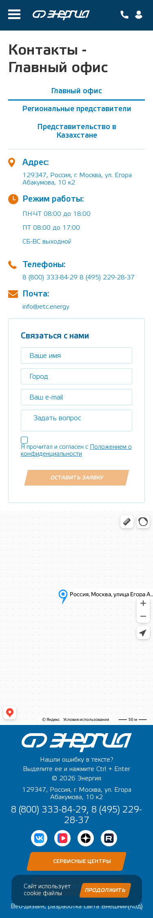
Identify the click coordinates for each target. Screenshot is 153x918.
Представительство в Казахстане (76, 131)
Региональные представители (76, 109)
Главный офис (76, 91)
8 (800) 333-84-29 (50, 277)
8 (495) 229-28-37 (107, 277)
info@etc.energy (45, 306)
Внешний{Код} (122, 906)
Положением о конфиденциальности (76, 450)
